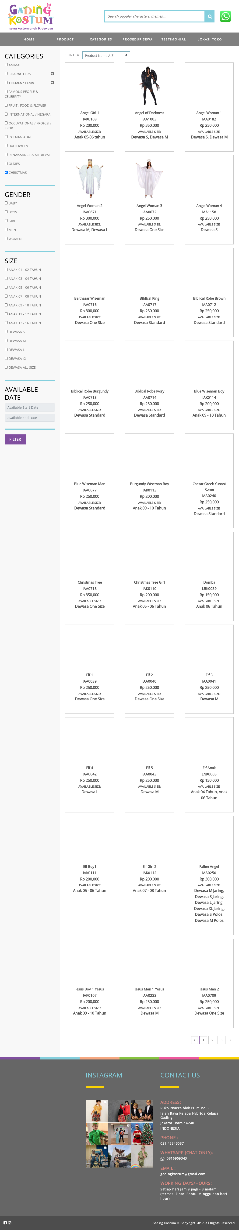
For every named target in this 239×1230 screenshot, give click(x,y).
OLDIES (12, 163)
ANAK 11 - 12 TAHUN (23, 314)
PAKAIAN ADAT (18, 137)
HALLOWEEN (16, 146)
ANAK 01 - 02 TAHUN (23, 269)
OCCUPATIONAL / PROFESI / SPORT (28, 125)
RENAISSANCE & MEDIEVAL (27, 155)
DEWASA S (15, 332)
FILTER (15, 439)
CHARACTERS (18, 74)
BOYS (11, 212)
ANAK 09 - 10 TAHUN (23, 305)
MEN (10, 230)
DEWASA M (15, 340)
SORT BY (73, 55)
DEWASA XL (15, 358)
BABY (11, 203)
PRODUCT (65, 39)
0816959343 (173, 1158)
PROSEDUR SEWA (138, 39)
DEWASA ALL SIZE (20, 367)
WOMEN (13, 239)
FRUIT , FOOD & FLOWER (25, 105)
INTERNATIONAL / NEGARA (27, 114)
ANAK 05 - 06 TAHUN (23, 287)
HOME (29, 39)
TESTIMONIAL (174, 39)
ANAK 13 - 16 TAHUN (23, 323)
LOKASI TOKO (210, 39)
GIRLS (11, 221)
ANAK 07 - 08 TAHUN (23, 296)
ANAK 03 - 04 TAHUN (23, 278)
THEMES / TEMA (19, 83)
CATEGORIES (101, 39)
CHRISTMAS (16, 172)
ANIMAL (13, 65)
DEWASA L (15, 349)
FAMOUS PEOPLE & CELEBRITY (21, 94)
